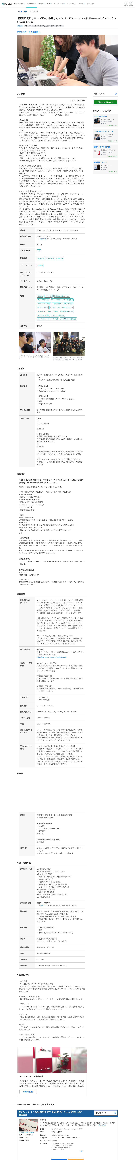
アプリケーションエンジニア (103, 131)
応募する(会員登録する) (105, 102)
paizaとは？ (90, 4)
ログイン (126, 5)
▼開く (81, 1130)
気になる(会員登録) (59, 1140)
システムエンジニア (100, 116)
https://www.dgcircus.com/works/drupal (50, 637)
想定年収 (42, 231)
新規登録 (131, 5)
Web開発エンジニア (100, 162)
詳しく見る (102, 1105)
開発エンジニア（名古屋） (103, 147)
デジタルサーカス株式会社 (29, 32)
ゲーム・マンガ (71, 4)
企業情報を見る (28, 1071)
